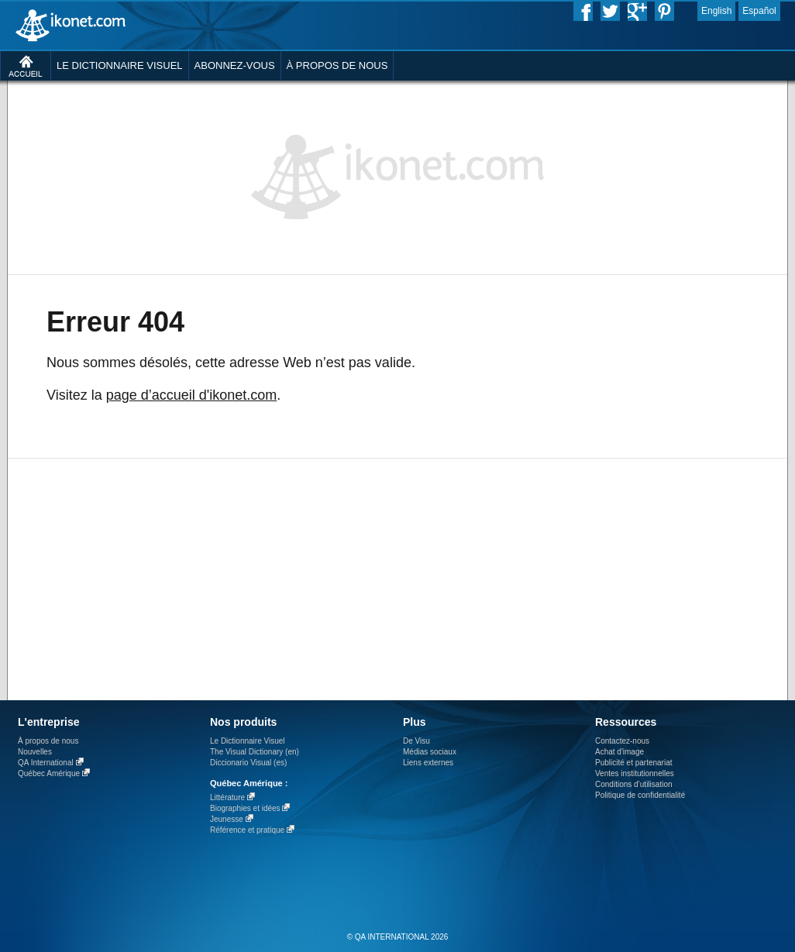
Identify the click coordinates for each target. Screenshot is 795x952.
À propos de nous (48, 741)
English (716, 10)
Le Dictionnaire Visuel (247, 741)
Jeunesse (226, 819)
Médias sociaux (429, 752)
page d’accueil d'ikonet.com (191, 395)
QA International (46, 762)
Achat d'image (619, 752)
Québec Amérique (49, 773)
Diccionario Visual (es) (248, 762)
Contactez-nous (622, 741)
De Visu (416, 741)
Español (759, 10)
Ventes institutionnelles (634, 773)
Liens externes (428, 762)
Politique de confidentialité (640, 795)
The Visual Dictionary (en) (254, 752)
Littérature (227, 797)
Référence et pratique (247, 830)
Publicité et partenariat (634, 762)
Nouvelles (35, 752)
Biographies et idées (245, 808)
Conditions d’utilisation (634, 784)
